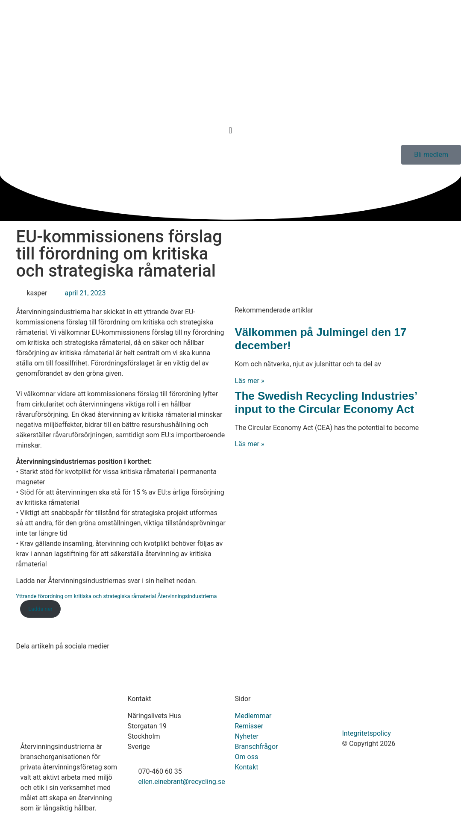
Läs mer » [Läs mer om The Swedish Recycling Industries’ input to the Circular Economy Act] (249, 444)
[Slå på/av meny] (230, 130)
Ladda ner (40, 609)
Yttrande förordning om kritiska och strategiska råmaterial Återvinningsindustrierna (116, 596)
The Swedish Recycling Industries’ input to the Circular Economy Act (326, 402)
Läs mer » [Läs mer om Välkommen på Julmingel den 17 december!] (249, 381)
